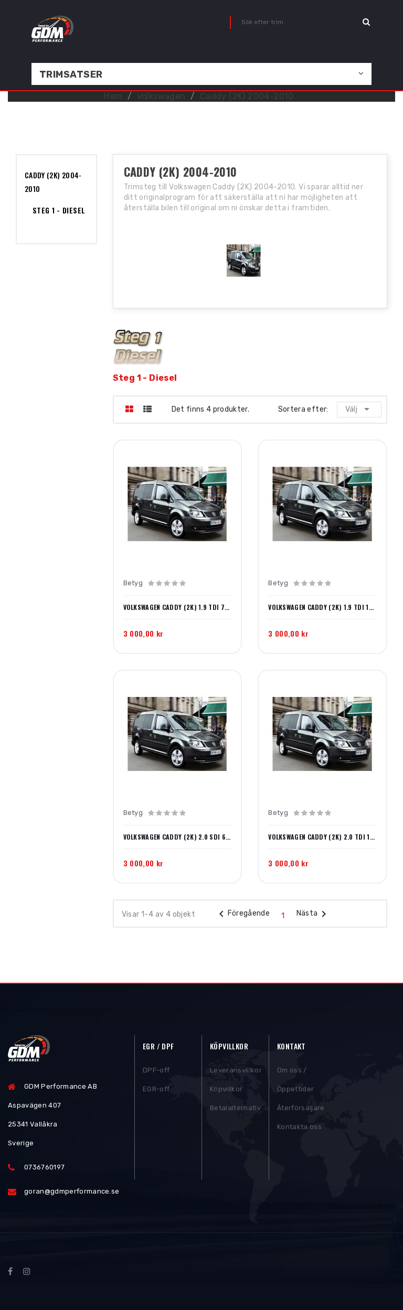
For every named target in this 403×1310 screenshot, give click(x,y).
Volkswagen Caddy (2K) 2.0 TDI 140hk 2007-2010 (322, 837)
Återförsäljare (301, 1109)
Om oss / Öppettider (295, 1081)
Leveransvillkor (235, 1072)
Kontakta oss (299, 1128)
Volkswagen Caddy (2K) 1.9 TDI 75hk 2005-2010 (177, 607)
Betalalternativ (235, 1109)
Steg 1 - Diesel (59, 210)
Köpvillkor (226, 1090)
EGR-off (156, 1090)
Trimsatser (71, 74)
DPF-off (156, 1072)
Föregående (242, 914)
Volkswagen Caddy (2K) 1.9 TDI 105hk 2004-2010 (322, 607)
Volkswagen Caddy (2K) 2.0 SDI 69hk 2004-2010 (177, 837)
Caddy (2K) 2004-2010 (53, 181)
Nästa (313, 914)
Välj (359, 409)
